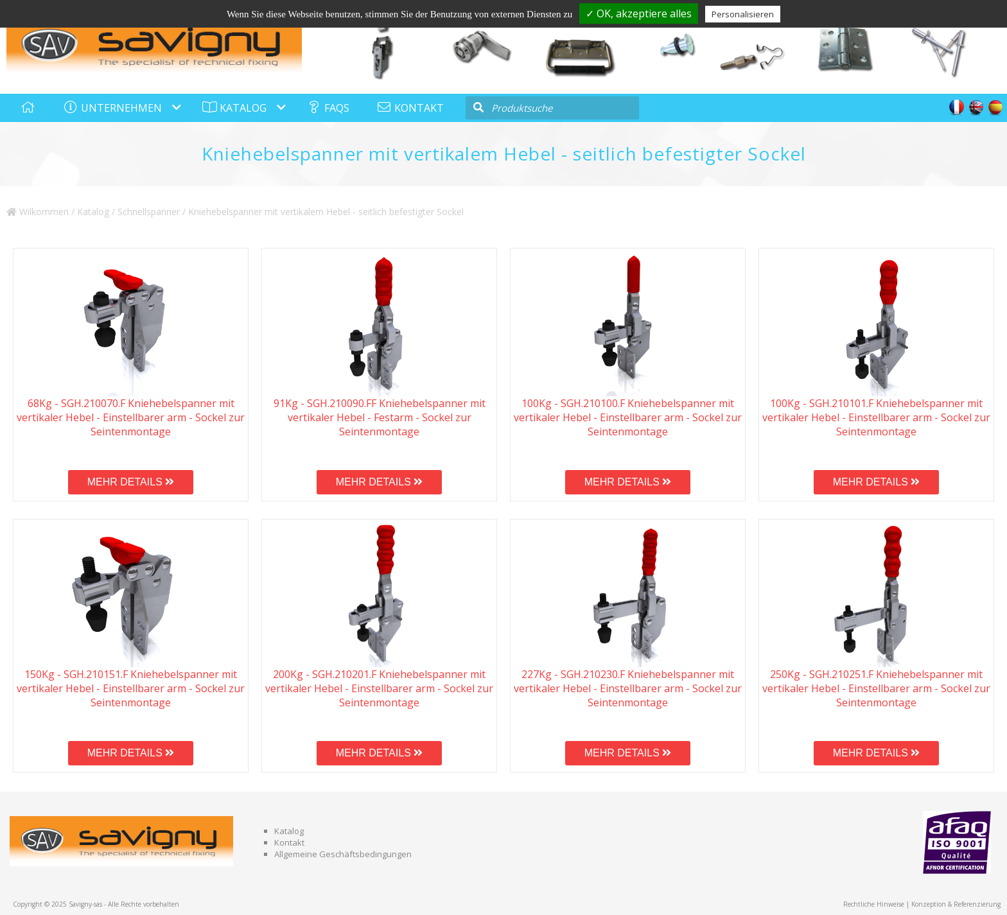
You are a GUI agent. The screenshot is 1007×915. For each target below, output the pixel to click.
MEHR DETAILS (131, 481)
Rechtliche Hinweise (873, 904)
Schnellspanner (149, 211)
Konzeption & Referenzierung (956, 904)
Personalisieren (743, 14)
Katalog (93, 211)
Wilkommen (37, 211)
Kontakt (289, 842)
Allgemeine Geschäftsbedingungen (343, 854)
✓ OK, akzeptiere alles (639, 13)
